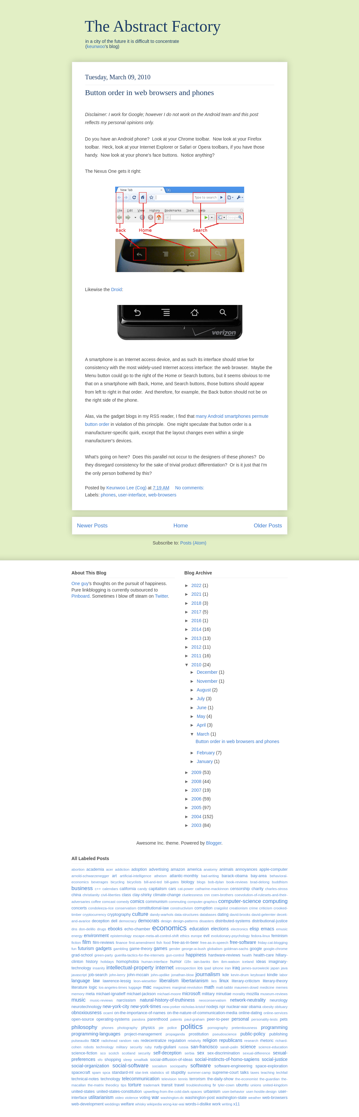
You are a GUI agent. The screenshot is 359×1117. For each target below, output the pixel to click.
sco (102, 1053)
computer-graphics (202, 902)
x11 (236, 1104)
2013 (197, 638)
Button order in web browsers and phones (149, 92)
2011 (197, 655)
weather (254, 1098)
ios (200, 968)
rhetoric (267, 1040)
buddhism (280, 882)
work (216, 1104)
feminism (279, 936)
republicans (231, 1040)
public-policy (252, 1033)
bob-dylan (216, 882)
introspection (185, 968)
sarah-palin (229, 1047)
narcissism (126, 1000)
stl (167, 1072)
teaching (267, 1072)
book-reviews (237, 882)
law (96, 980)
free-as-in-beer (185, 942)
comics (137, 901)
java (284, 968)
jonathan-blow (182, 975)
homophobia (127, 961)
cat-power (186, 889)
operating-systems (113, 1019)
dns (74, 929)
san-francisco (204, 1046)
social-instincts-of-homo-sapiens (227, 1059)
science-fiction (84, 1053)
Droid (116, 289)
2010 (197, 664)
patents (176, 1019)
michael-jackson (141, 994)
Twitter (161, 596)
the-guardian (269, 1079)
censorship (240, 889)
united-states (83, 1091)
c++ (98, 889)
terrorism (197, 1079)
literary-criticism (246, 981)
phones (108, 494)
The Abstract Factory (153, 26)
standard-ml (123, 1072)
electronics (239, 929)
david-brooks (240, 914)
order (104, 424)
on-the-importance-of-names (139, 1013)
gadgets (103, 948)
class (126, 895)
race (95, 1040)
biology (187, 882)
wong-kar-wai (173, 1104)
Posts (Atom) (193, 542)
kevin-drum (240, 975)
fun (74, 949)
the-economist (246, 1079)
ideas (261, 961)
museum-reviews (274, 994)
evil (207, 936)
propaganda (175, 1034)
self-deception (167, 1052)
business (82, 888)
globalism (214, 949)
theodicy (112, 1085)
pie (161, 1028)
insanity (99, 968)
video (119, 1098)
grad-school (82, 955)
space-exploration (271, 1066)
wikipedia (154, 1104)
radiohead (109, 1041)
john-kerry (117, 975)
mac (147, 987)
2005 (197, 807)
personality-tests (264, 1019)
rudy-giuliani (165, 1047)
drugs (101, 929)
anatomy (210, 869)
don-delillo (87, 929)
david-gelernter (264, 914)
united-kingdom (275, 1085)
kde (226, 975)
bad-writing (210, 876)
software (200, 1066)
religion (210, 1040)
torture (134, 1084)
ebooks (115, 928)
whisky (140, 1104)
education (199, 928)
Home (181, 526)
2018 (197, 603)
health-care (264, 955)
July (201, 698)
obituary (281, 1007)
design (166, 921)
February (206, 752)
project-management (143, 1034)
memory (78, 994)
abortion (78, 869)
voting (144, 1097)
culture (140, 914)
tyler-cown (226, 1085)
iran (228, 968)
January (205, 761)
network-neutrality (248, 1000)
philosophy (84, 1027)
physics (148, 1027)
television (169, 1079)
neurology (278, 1000)
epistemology (121, 936)
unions (256, 1085)
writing (227, 1104)
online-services (276, 1013)
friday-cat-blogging (273, 943)
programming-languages (96, 1033)
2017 (197, 611)
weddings (112, 1104)
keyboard (257, 975)
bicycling (118, 882)
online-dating (250, 1013)
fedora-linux (260, 936)
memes (282, 987)
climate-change (167, 895)
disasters (206, 921)
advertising (159, 869)
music (79, 1000)
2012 (197, 647)
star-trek (141, 1072)
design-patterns (185, 921)
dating (222, 914)
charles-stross (276, 889)
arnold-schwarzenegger (90, 876)
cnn (207, 895)
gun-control (175, 955)
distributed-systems (232, 921)
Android (215, 416)
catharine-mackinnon (212, 889)
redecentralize (153, 1040)
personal (240, 1019)
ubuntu (242, 1085)
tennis (183, 1079)
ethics (184, 936)
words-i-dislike (198, 1104)
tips (123, 1085)
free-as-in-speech (214, 943)
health (247, 955)
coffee (96, 902)
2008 (197, 781)
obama (255, 1006)
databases (208, 914)
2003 (197, 825)
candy (142, 889)
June (202, 707)
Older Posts (268, 526)
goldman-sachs (236, 949)
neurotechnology (87, 1006)
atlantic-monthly (184, 876)
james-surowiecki (255, 968)
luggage (135, 987)
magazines (162, 987)
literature (79, 987)
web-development (88, 1104)
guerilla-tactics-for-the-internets (139, 955)
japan (275, 968)
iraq (236, 967)
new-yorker (171, 1007)
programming (274, 1027)
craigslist (221, 908)
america (194, 869)
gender (174, 949)
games (160, 948)
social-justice (274, 1059)
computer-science (239, 901)
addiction (122, 869)
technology (110, 1079)
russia (183, 1047)
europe (196, 936)
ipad (207, 968)
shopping (113, 1059)
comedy (122, 902)
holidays (107, 962)
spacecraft (81, 1072)
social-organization (90, 1065)
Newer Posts (92, 526)
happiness (196, 954)
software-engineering (233, 1066)
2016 (197, 620)
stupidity (178, 1072)
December (208, 672)
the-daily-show (220, 1079)
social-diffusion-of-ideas (171, 1059)
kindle (272, 975)
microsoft (191, 993)
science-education (272, 1047)
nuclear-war (237, 1006)
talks (244, 1072)
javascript (79, 975)
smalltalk (141, 1060)
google (256, 948)
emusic (281, 929)
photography (127, 1028)
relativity (194, 1041)
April (202, 725)
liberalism (168, 980)
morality (239, 994)
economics (169, 928)
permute (260, 416)
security (144, 1053)
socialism (159, 1066)
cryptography (119, 914)
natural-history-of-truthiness (167, 1000)
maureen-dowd (246, 987)
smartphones (237, 416)
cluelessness (192, 895)
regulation (177, 1040)
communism (156, 901)
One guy (80, 583)
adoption (139, 869)
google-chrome (276, 949)
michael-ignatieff (110, 994)
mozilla (252, 994)
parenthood (157, 1019)
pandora (138, 1019)
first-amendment (142, 943)
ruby (148, 1047)
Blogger (213, 843)
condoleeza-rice (101, 908)
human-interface (155, 962)
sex (200, 1052)
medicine (267, 987)
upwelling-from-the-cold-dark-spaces (173, 1091)
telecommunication (141, 1078)
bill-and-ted (153, 882)
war (155, 1097)
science (248, 1046)
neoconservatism (212, 1000)
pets (284, 1019)
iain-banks (202, 962)
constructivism (181, 908)
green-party (104, 955)
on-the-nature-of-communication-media (202, 1013)
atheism (160, 876)
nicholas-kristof (193, 1007)
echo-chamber (138, 929)
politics (192, 1027)
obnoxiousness (87, 1012)
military (208, 994)
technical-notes (85, 1079)
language (81, 980)
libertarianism (195, 980)
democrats (148, 920)
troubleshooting (198, 1085)
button (91, 424)
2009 (197, 772)
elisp (254, 928)
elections (220, 928)
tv (214, 1085)
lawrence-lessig (117, 981)
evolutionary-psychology (230, 936)
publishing (278, 1034)
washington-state (231, 1097)
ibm (216, 962)
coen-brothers (222, 895)
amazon (178, 869)
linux (224, 980)
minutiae (224, 994)
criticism (265, 908)
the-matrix (96, 1085)
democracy (128, 921)
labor (284, 975)
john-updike (160, 975)
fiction (76, 943)
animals (226, 869)
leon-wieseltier (145, 981)
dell (114, 921)
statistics (157, 1072)
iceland (248, 962)
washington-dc (172, 1098)
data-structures (187, 914)
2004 (197, 816)
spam (96, 1072)
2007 (197, 790)
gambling (120, 949)
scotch (114, 1053)
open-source (83, 1019)
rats (136, 1041)
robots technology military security (113, 1047)
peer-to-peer (218, 1019)
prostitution (199, 1034)
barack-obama (235, 876)
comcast (108, 902)
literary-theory (275, 981)
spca (106, 1072)
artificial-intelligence (135, 876)
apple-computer (273, 869)
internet (164, 968)
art (114, 876)
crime (253, 908)
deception (101, 921)
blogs (201, 882)
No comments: (190, 487)
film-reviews (103, 942)
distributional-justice (270, 921)
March (204, 734)
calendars (110, 889)
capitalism (158, 889)
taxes (255, 1072)
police (172, 1028)
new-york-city (116, 1006)
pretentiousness (244, 1028)
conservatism (125, 908)
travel (179, 1085)
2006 (197, 798)
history (92, 961)
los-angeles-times (113, 987)
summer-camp (198, 1072)
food (167, 943)
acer (109, 869)
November (208, 681)
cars (172, 889)
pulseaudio (80, 1041)
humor (176, 961)
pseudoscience (225, 1034)
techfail (281, 1072)
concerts (79, 908)
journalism (207, 974)
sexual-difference (256, 1053)
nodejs (212, 1006)
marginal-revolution (187, 987)
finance (121, 943)
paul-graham (194, 1019)
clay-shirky (142, 895)
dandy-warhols (162, 914)
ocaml (108, 1013)
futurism (86, 948)
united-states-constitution (119, 1091)
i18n (187, 962)
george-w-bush (194, 949)
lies (214, 981)
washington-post (200, 1097)
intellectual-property (130, 968)
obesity (268, 1007)
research (251, 1041)
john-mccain (138, 975)
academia (95, 869)
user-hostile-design (261, 1091)
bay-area (259, 876)
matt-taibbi (224, 987)
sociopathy (178, 1066)
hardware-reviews (224, 955)
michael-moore (169, 994)
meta (90, 994)
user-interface (132, 494)
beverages (99, 882)
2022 (197, 585)
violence (131, 1098)
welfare (127, 1104)
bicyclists (134, 882)
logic (93, 987)
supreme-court (225, 1072)
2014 (197, 629)
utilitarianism (101, 1097)
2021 (197, 594)
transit (166, 1085)
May (201, 716)
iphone (218, 968)
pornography (217, 1028)
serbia (189, 1053)
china (76, 895)
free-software (243, 942)
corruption (203, 908)
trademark (151, 1085)
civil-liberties (111, 895)
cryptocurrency (94, 914)
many (201, 416)
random (125, 1041)
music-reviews (101, 1000)
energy (77, 936)
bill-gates (171, 882)
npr (222, 1006)
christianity (91, 895)
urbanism (212, 1091)
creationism (238, 908)
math (209, 987)
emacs (267, 928)
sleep (127, 1060)
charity (258, 889)
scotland (128, 1053)
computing (275, 901)
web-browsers (162, 494)
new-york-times (146, 1006)
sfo (100, 1060)
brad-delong (259, 882)
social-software (131, 1066)
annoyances (246, 869)
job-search (97, 975)
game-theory (140, 948)
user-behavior (233, 1091)
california (128, 889)
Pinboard (81, 596)
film (86, 942)
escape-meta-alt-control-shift (156, 936)
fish (159, 943)
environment (96, 935)
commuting (177, 902)
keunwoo (96, 46)
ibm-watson (230, 962)
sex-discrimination (223, 1053)
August (204, 689)
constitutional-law (153, 908)
